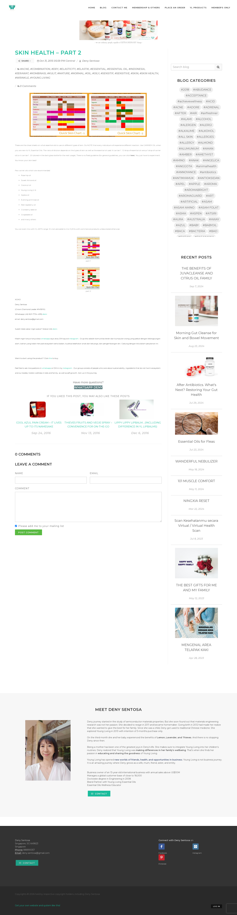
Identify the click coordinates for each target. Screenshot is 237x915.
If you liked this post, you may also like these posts (88, 396)
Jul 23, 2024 (196, 449)
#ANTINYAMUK (183, 178)
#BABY (194, 225)
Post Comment (28, 532)
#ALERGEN (188, 125)
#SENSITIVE (122, 73)
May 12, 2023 (196, 598)
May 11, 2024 (196, 489)
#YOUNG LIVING (40, 77)
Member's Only (220, 7)
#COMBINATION (40, 69)
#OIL (88, 73)
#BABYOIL (210, 225)
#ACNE (24, 69)
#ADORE (193, 107)
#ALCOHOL (203, 119)
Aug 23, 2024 (196, 346)
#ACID (210, 101)
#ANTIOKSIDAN (208, 178)
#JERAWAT (22, 73)
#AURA (178, 219)
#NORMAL (77, 73)
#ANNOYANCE (186, 172)
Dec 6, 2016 (140, 433)
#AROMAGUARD (190, 195)
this (50, 358)
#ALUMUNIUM (189, 148)
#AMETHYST (204, 154)
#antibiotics (208, 172)
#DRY (54, 69)
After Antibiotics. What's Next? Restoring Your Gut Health (196, 390)
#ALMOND (205, 142)
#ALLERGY (186, 142)
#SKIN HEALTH (149, 73)
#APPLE (194, 184)
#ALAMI (186, 119)
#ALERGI (206, 125)
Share (24, 61)
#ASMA (181, 213)
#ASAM (207, 201)
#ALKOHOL (206, 131)
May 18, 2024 (196, 469)
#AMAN (208, 148)
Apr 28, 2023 (196, 658)
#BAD (213, 231)
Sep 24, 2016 (41, 433)
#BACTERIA (197, 231)
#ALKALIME (186, 131)
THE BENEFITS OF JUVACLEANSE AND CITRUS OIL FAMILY (196, 273)
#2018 (185, 89)
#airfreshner (209, 113)
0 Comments (26, 86)
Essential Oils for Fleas (196, 442)
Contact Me (119, 7)
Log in (216, 906)
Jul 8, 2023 (196, 538)
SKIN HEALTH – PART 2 (48, 52)
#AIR (193, 113)
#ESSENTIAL (98, 69)
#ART (210, 195)
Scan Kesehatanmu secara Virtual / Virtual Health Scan (196, 526)
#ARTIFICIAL (189, 201)
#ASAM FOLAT (208, 207)
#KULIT (51, 73)
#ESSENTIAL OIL (117, 69)
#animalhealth (206, 166)
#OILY (95, 73)
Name (19, 473)
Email (94, 473)
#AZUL (180, 225)
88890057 (29, 849)
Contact (99, 793)
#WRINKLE (22, 77)
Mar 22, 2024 (196, 509)
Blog (103, 7)
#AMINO (179, 160)
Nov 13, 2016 (90, 433)
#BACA (180, 231)
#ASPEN (196, 213)
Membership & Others (146, 7)
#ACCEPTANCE (196, 95)
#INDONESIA (137, 69)
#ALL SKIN (185, 136)
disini (45, 314)
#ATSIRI (211, 213)
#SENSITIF (107, 73)
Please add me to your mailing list (41, 526)
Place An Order (175, 7)
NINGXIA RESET (196, 501)
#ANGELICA (211, 160)
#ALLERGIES (205, 136)
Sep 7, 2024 (196, 286)
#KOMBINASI (38, 73)
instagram (73, 338)
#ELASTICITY (68, 69)
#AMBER (185, 154)
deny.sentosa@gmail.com (36, 853)
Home (91, 7)
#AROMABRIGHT (196, 190)
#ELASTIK (83, 69)
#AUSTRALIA (196, 219)
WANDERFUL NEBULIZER (196, 461)
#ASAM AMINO (184, 207)
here (132, 155)
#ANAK (194, 160)
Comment (22, 488)
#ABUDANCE (202, 89)
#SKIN (134, 73)
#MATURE (63, 73)
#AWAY (214, 219)
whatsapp (45, 338)
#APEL (180, 184)
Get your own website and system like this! (37, 905)
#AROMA (210, 184)
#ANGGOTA (184, 166)
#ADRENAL (211, 107)
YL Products (198, 7)
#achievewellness (189, 101)
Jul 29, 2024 (196, 402)
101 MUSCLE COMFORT (196, 481)
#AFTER (180, 113)
